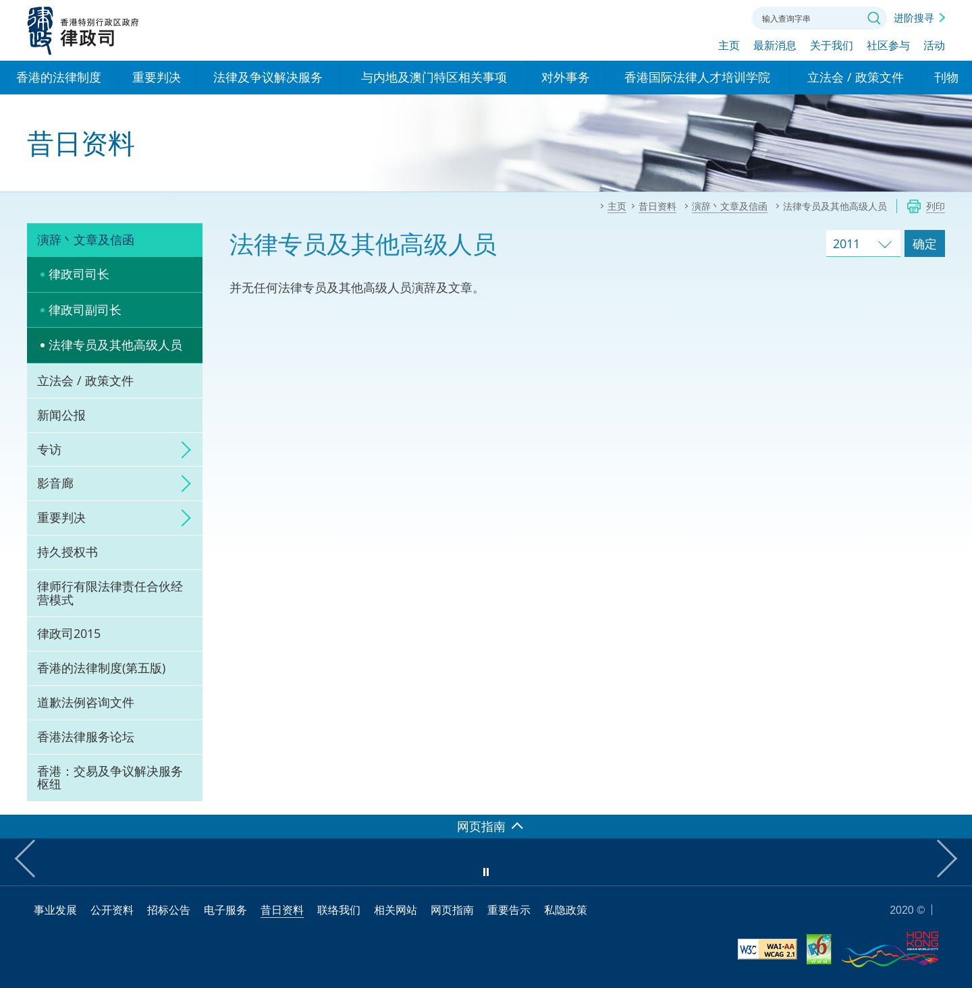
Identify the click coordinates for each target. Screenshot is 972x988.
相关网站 (395, 909)
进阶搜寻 (914, 17)
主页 (729, 45)
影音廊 (55, 483)
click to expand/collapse (182, 449)
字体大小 (688, 17)
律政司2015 (69, 633)
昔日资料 (282, 909)
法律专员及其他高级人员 (115, 345)
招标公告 (168, 909)
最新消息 (774, 45)
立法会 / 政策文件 (85, 380)
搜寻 (874, 18)
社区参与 (888, 45)
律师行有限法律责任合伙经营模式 (110, 593)
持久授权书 (67, 552)
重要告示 (509, 909)
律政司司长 (79, 274)
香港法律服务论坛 (85, 736)
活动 (934, 45)
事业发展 (55, 909)
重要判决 (61, 517)
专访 (49, 449)
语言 (651, 17)
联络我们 (725, 17)
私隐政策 (565, 909)
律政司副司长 (85, 309)
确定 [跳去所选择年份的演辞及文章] (925, 243)
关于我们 (831, 45)
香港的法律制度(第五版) (101, 668)
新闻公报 (61, 415)
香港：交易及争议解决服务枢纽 (110, 777)
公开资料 (112, 909)
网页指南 (452, 909)
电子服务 (225, 909)
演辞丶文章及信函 (85, 239)
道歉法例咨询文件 (85, 702)
